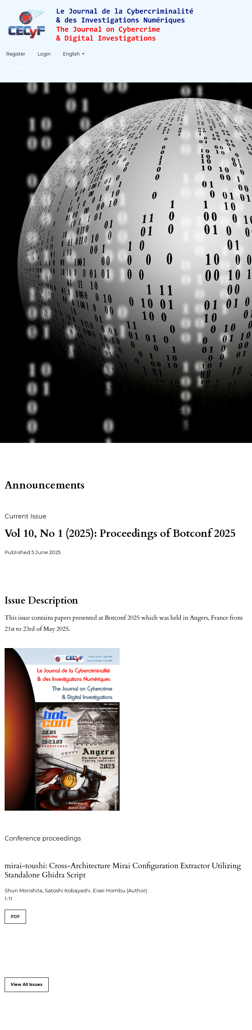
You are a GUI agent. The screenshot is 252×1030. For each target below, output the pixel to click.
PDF (15, 916)
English (77, 53)
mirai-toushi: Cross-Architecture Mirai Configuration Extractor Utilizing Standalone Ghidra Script (123, 870)
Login (44, 54)
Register (15, 54)
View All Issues (27, 984)
